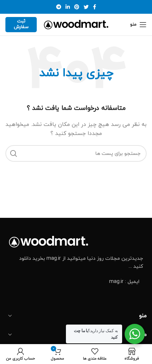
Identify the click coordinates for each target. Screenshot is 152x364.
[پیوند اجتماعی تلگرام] (58, 7)
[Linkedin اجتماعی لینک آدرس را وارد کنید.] (67, 7)
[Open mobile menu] (138, 24)
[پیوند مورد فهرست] (76, 282)
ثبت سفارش (21, 24)
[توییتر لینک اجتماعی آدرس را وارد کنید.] (86, 7)
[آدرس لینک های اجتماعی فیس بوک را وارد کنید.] (94, 7)
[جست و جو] (76, 153)
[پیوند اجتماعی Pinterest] (76, 7)
